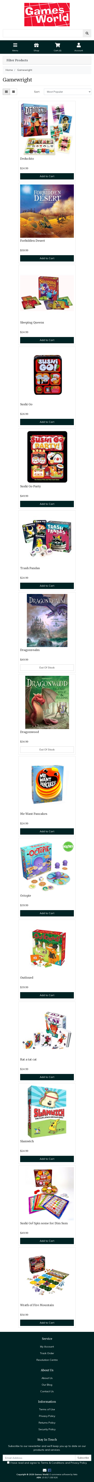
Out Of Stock (47, 667)
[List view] (13, 92)
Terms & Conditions (52, 1462)
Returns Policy (47, 1422)
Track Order (47, 1353)
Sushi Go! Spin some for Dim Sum (44, 1223)
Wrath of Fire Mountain (37, 1305)
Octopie (25, 895)
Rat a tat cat (28, 1059)
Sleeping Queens (32, 322)
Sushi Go (26, 404)
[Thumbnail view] (6, 92)
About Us (47, 1378)
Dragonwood (29, 732)
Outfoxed (26, 977)
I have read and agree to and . (47, 1462)
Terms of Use (47, 1409)
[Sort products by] (67, 92)
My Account (47, 1346)
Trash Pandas (30, 568)
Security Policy (47, 1429)
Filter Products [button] (17, 60)
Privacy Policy (47, 1416)
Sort (36, 91)
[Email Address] (39, 1458)
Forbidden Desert (32, 240)
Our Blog (47, 1384)
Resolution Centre (47, 1360)
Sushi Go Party (30, 486)
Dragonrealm (30, 650)
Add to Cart (47, 176)
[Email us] (44, 1470)
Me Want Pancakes (33, 814)
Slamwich (27, 1141)
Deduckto (27, 158)
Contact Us (47, 1391)
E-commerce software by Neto (63, 1474)
